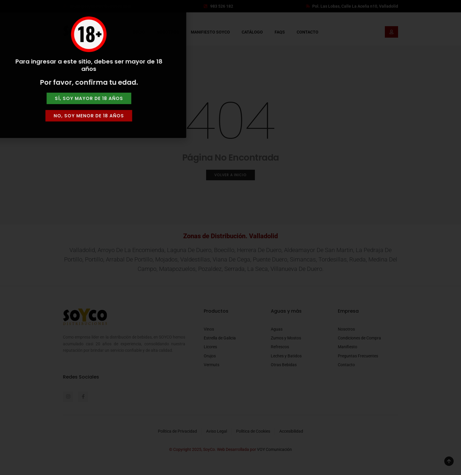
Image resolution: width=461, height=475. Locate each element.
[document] (230, 237)
